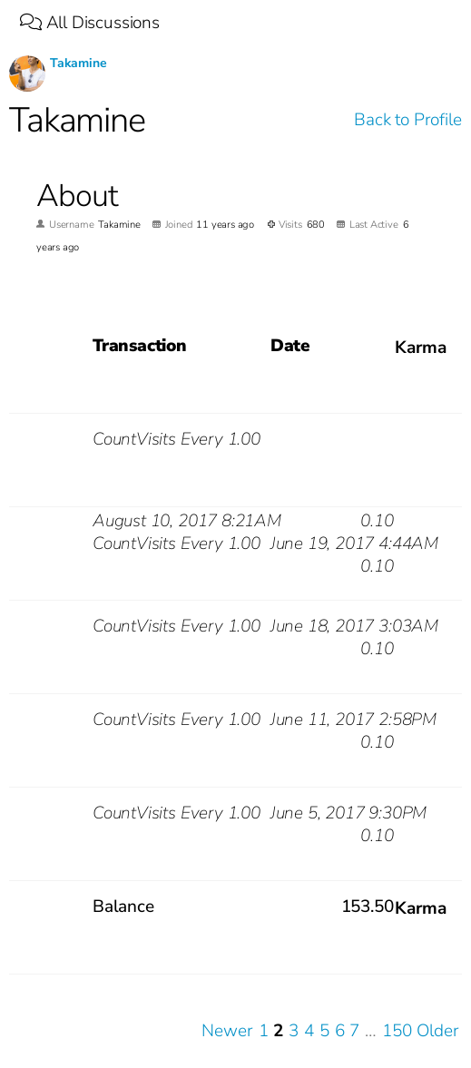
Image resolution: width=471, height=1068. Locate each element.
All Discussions (90, 22)
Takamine (78, 63)
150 (396, 1031)
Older (437, 1031)
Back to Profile (407, 120)
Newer (226, 1031)
